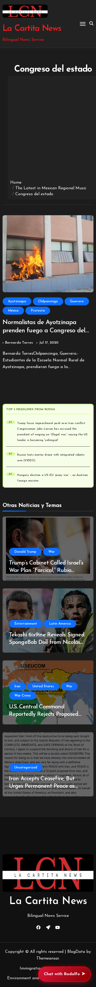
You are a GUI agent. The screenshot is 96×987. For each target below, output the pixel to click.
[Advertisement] (48, 129)
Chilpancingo (48, 301)
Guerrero (77, 301)
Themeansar (47, 958)
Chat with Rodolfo (64, 974)
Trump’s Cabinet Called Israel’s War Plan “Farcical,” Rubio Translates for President (46, 570)
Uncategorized (25, 767)
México (13, 310)
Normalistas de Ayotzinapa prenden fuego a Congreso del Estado (44, 330)
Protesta (38, 310)
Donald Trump (25, 551)
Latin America (60, 623)
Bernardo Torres (19, 343)
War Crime (22, 695)
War (51, 551)
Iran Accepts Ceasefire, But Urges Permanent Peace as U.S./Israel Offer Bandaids (42, 786)
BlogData (76, 952)
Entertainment (25, 623)
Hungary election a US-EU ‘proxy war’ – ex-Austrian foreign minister (52, 478)
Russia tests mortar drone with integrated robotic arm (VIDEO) (51, 458)
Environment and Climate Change (38, 978)
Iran (17, 686)
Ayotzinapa (17, 301)
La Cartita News (32, 28)
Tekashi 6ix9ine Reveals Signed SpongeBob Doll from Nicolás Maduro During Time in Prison (46, 642)
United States (43, 686)
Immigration (31, 968)
